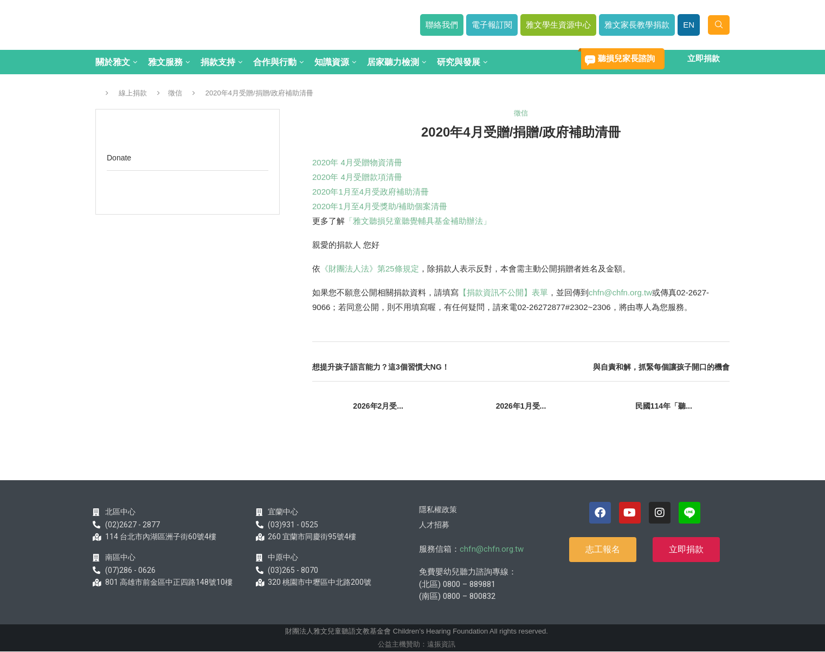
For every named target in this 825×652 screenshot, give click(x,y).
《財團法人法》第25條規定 (369, 268)
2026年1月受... (521, 406)
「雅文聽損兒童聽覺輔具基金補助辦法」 (418, 220)
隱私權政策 (438, 509)
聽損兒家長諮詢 (626, 58)
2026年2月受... (378, 406)
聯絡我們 (442, 24)
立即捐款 (703, 58)
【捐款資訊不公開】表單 (503, 292)
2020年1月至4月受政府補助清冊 (370, 191)
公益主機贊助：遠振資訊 (416, 644)
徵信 (175, 93)
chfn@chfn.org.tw (620, 292)
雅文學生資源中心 (558, 24)
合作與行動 (275, 62)
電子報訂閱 (492, 24)
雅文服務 (165, 62)
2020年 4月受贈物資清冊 (357, 162)
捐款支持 (218, 62)
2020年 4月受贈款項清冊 (357, 177)
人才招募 (434, 524)
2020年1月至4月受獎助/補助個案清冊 (379, 206)
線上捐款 (133, 93)
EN (688, 24)
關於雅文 (112, 62)
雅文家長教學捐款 (636, 24)
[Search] (719, 25)
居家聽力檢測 (393, 62)
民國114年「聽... (663, 406)
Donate (119, 157)
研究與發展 (458, 62)
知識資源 (331, 62)
